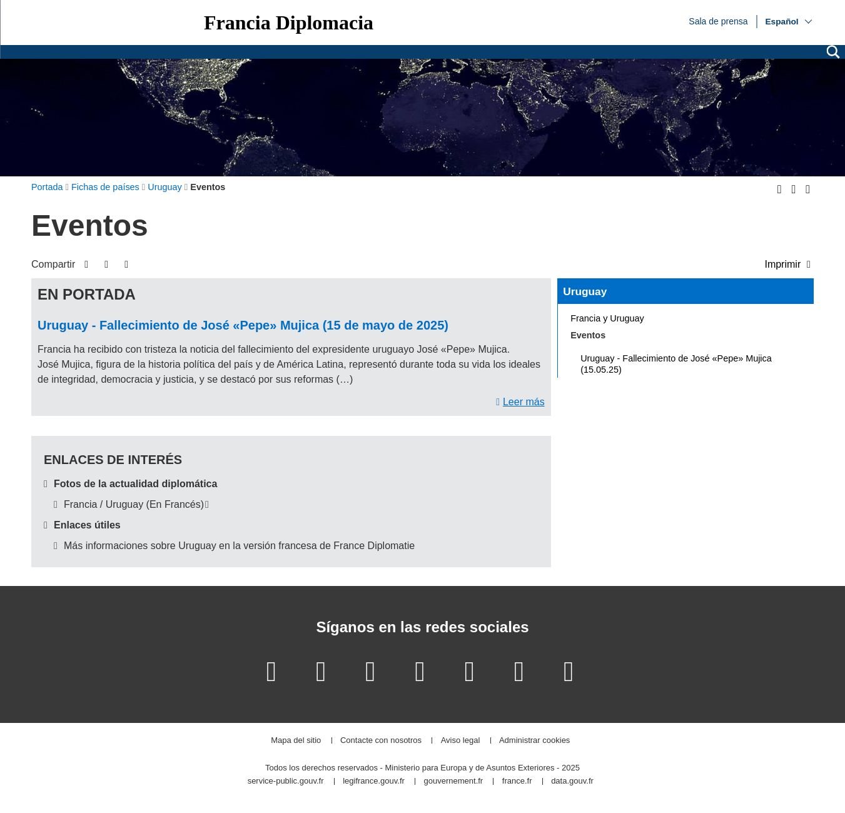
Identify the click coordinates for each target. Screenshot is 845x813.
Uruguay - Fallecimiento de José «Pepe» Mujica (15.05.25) (676, 364)
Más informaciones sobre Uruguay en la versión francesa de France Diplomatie (239, 545)
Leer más (524, 401)
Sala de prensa (718, 20)
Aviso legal (460, 740)
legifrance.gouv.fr (374, 781)
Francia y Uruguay (607, 318)
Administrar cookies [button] (534, 740)
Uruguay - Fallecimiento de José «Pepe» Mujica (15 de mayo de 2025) (243, 325)
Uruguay (585, 291)
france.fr (517, 781)
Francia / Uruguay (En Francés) (134, 504)
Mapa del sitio (296, 740)
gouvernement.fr (453, 781)
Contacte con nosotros (381, 740)
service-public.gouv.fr (286, 781)
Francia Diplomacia (288, 23)
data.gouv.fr (572, 781)
